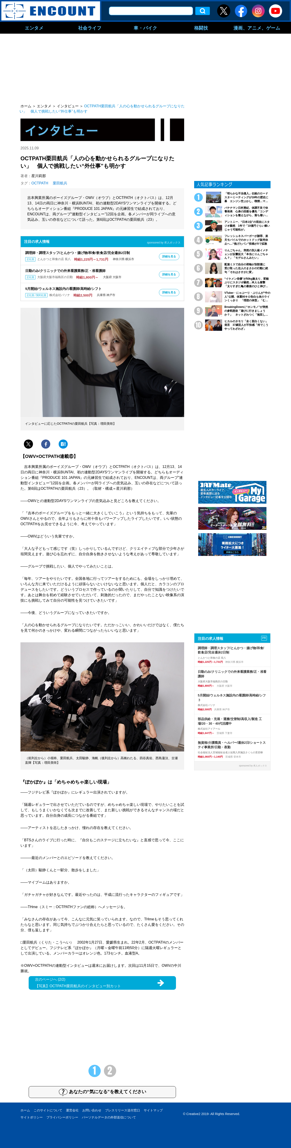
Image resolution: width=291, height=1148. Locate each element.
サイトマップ (153, 1110)
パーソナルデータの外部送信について (109, 1117)
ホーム (25, 1110)
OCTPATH (39, 183)
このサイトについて (48, 1110)
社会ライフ (90, 27)
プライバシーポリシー (62, 1117)
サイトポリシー (31, 1117)
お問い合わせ (91, 1110)
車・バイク (145, 27)
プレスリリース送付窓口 (122, 1110)
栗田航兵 (60, 183)
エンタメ (34, 27)
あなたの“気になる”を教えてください (102, 1092)
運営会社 (72, 1110)
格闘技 (201, 27)
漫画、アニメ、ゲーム (256, 27)
